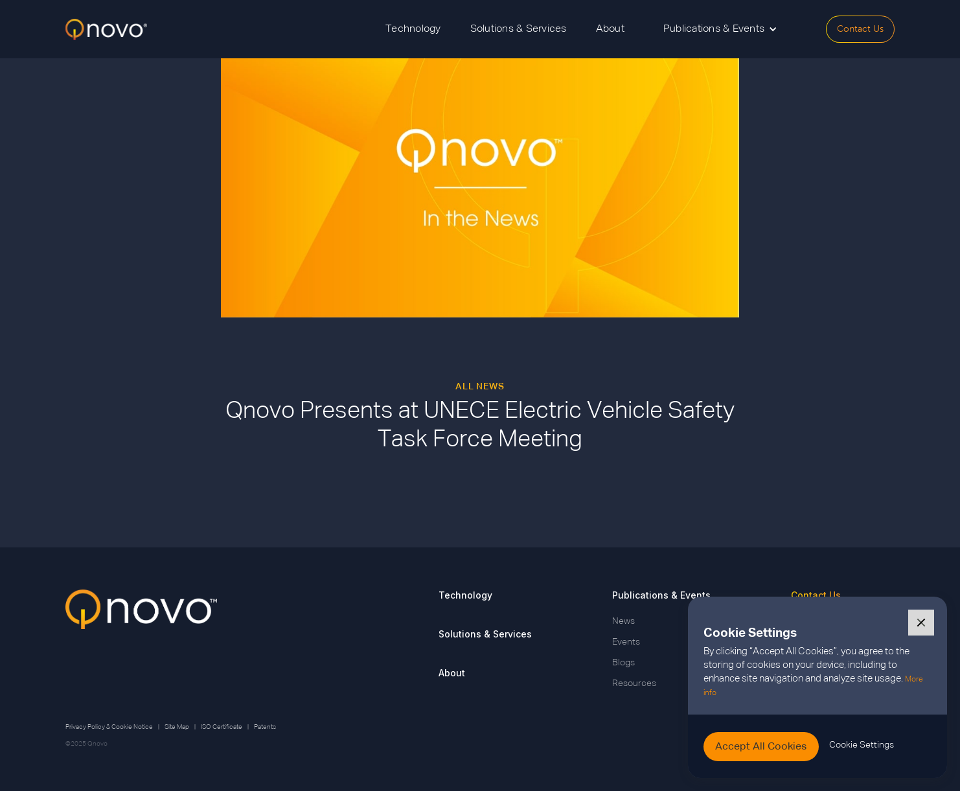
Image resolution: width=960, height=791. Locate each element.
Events (626, 642)
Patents (265, 727)
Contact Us (860, 28)
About (610, 29)
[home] (106, 29)
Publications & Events (661, 595)
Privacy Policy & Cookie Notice (109, 727)
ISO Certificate (221, 727)
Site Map (177, 727)
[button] (720, 29)
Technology (413, 29)
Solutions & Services (518, 29)
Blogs (623, 662)
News (623, 621)
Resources (634, 683)
